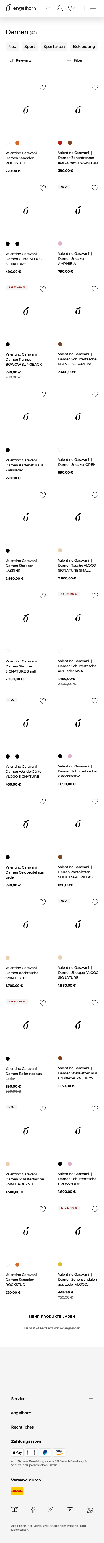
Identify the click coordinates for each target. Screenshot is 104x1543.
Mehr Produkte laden (52, 1317)
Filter (78, 60)
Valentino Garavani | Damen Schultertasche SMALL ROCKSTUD (25, 1179)
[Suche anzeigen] (48, 8)
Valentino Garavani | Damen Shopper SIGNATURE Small (23, 666)
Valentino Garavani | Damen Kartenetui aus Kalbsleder (24, 465)
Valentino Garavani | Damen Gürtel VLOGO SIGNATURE (24, 259)
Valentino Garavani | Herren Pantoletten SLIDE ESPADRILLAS (75, 872)
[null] (26, 109)
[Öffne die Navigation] (93, 8)
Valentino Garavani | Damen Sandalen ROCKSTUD (23, 158)
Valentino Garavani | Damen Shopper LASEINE (23, 566)
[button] (59, 8)
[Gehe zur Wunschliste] (71, 8)
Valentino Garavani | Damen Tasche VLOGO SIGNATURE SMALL (77, 565)
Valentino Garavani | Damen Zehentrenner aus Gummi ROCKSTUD (78, 158)
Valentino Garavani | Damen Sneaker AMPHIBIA (75, 258)
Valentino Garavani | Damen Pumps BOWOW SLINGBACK (24, 359)
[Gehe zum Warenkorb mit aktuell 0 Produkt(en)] (82, 8)
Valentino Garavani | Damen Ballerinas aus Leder (24, 1074)
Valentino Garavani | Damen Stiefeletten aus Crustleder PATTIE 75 (77, 1073)
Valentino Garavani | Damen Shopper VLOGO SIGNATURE (78, 972)
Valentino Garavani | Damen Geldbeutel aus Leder (25, 872)
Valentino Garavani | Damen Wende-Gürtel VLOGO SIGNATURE (24, 771)
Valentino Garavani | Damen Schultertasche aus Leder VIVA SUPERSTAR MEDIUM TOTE (77, 671)
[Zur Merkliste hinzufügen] (42, 89)
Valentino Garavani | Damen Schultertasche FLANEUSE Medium (77, 359)
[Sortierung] (29, 60)
